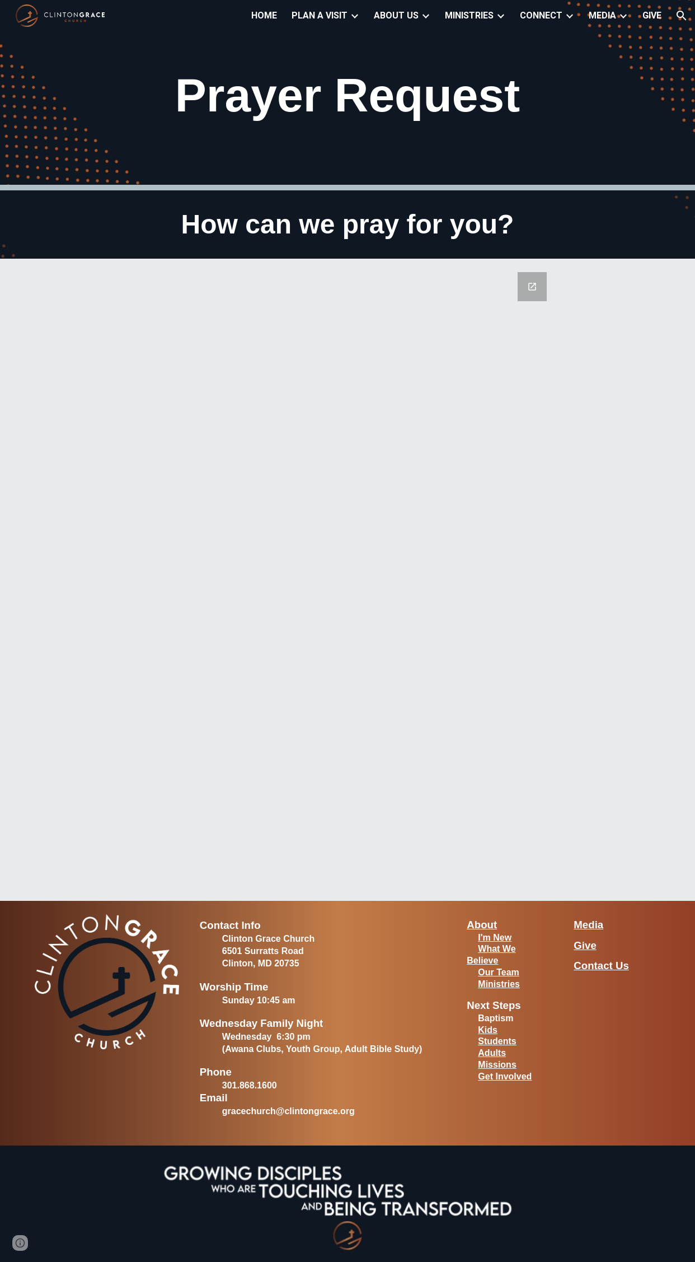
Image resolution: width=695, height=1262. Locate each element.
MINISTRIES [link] (469, 15)
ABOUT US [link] (396, 15)
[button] (681, 15)
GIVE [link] (651, 15)
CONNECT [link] (541, 15)
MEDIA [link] (602, 15)
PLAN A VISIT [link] (320, 15)
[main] (347, 95)
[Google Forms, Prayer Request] (347, 579)
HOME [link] (264, 15)
